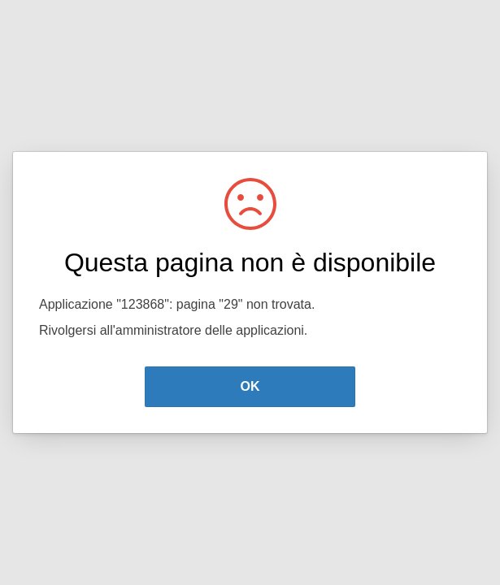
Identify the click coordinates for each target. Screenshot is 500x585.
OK (250, 386)
